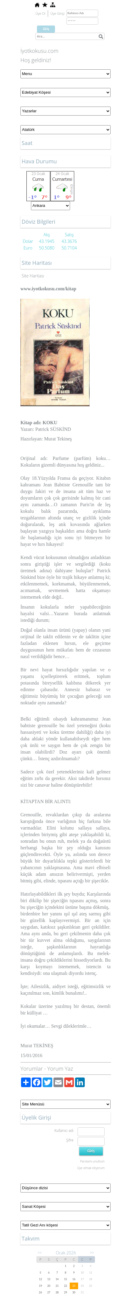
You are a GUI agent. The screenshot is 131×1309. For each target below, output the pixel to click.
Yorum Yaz (60, 1068)
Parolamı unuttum (92, 1161)
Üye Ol (40, 13)
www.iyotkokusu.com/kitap (48, 288)
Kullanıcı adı (63, 1130)
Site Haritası (33, 276)
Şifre (69, 1140)
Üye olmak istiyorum (91, 1168)
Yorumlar (31, 1068)
